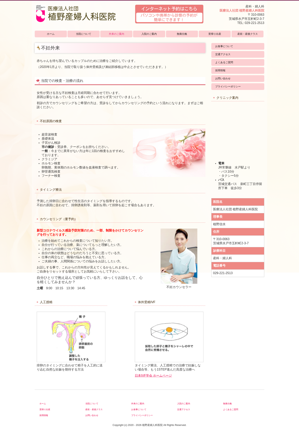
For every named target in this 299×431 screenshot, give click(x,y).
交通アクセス (223, 54)
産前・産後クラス (247, 33)
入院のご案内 (149, 33)
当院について (83, 33)
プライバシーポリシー (228, 86)
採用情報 (220, 70)
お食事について (224, 46)
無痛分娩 (182, 33)
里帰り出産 (214, 33)
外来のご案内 (116, 33)
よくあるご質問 (224, 62)
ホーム (51, 33)
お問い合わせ (223, 78)
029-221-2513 (254, 23)
